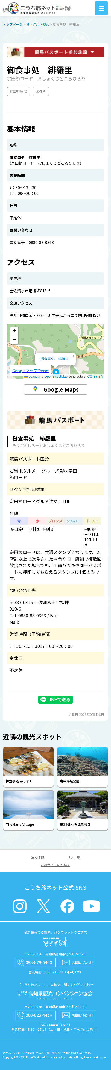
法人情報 (37, 857)
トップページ (12, 24)
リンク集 (73, 857)
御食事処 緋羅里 (54, 359)
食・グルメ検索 (37, 24)
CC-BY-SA (95, 376)
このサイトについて (55, 864)
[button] (55, 373)
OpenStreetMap (56, 376)
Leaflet (31, 376)
